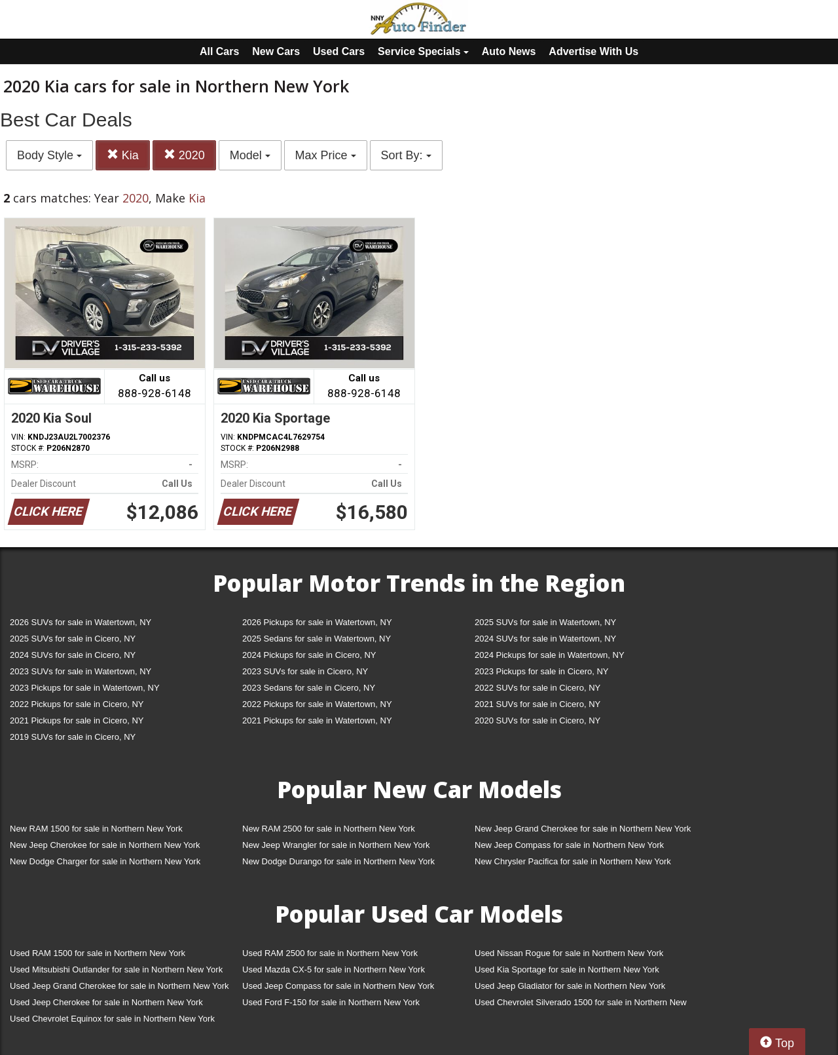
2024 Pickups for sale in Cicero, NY (309, 655)
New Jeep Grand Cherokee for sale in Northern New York (583, 829)
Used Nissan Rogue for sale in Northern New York (569, 953)
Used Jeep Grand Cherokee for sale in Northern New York (119, 986)
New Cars (276, 51)
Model (250, 155)
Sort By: (406, 155)
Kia (123, 155)
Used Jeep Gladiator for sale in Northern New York (570, 986)
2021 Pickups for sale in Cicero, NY (76, 720)
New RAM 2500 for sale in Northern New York (328, 829)
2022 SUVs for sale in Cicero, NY (537, 688)
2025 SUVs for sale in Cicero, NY (73, 638)
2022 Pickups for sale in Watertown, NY (317, 704)
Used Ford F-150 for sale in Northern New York (331, 1002)
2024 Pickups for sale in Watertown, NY (550, 655)
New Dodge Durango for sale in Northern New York (338, 861)
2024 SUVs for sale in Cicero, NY (73, 655)
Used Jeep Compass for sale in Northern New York (338, 986)
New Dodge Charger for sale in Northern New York (105, 861)
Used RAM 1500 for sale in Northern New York (97, 953)
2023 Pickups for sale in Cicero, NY (541, 671)
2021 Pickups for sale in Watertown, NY (317, 720)
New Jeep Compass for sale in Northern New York (569, 845)
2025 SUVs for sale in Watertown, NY (545, 622)
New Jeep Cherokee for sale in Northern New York (105, 845)
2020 (184, 155)
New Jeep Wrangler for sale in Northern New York (336, 845)
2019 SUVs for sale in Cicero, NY (73, 737)
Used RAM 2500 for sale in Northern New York (330, 953)
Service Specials (423, 51)
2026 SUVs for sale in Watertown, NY (80, 622)
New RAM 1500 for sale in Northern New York (96, 829)
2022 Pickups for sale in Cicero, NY (76, 704)
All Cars (219, 51)
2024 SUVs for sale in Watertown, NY (545, 638)
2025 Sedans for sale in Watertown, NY (316, 638)
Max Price (325, 155)
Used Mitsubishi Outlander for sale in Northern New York (116, 969)
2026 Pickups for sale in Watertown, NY (317, 622)
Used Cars (339, 51)
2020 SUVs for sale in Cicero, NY (537, 720)
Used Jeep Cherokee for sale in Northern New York (106, 1002)
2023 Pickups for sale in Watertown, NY (85, 688)
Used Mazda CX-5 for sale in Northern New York (333, 969)
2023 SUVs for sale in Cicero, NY (305, 671)
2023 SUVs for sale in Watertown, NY (80, 671)
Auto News (509, 51)
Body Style (49, 155)
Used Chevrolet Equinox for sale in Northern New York (112, 1019)
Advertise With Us (593, 51)
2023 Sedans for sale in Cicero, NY (308, 688)
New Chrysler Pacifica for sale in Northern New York (573, 861)
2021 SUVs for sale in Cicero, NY (537, 704)
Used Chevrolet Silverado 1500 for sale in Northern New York (581, 1004)
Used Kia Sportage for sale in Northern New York (567, 969)
